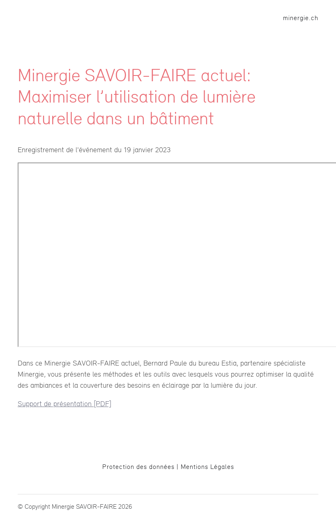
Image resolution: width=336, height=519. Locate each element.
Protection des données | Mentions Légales (168, 467)
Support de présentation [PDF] (64, 403)
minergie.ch (300, 18)
